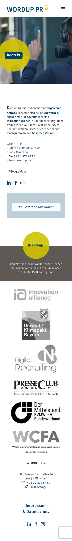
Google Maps (17, 171)
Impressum (36, 506)
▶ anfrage (36, 245)
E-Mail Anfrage (36, 487)
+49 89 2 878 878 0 (21, 156)
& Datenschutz (36, 512)
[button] (63, 8)
